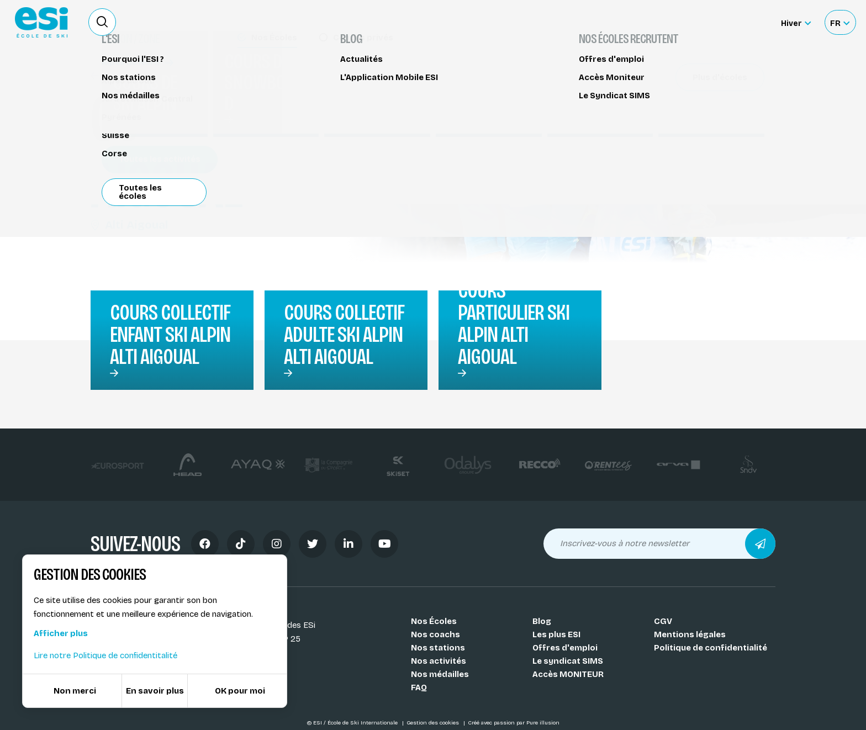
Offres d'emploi (565, 648)
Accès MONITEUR (568, 674)
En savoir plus (155, 691)
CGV (663, 621)
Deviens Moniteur (515, 22)
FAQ (419, 687)
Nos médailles (440, 674)
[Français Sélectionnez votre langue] (840, 22)
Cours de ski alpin (133, 76)
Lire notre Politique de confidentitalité (105, 655)
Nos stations (438, 648)
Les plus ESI (556, 634)
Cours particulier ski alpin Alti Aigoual (513, 323)
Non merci (75, 691)
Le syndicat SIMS (567, 661)
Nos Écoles (434, 621)
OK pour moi (240, 691)
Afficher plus (61, 633)
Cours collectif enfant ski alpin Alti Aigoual (170, 334)
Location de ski (594, 22)
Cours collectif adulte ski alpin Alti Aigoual (344, 334)
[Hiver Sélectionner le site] (795, 22)
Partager (681, 100)
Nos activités (438, 661)
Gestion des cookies (433, 723)
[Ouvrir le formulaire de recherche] (102, 22)
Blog (541, 621)
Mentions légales (690, 634)
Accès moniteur (731, 23)
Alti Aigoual (129, 224)
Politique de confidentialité (710, 648)
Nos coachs (435, 634)
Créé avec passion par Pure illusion (513, 723)
